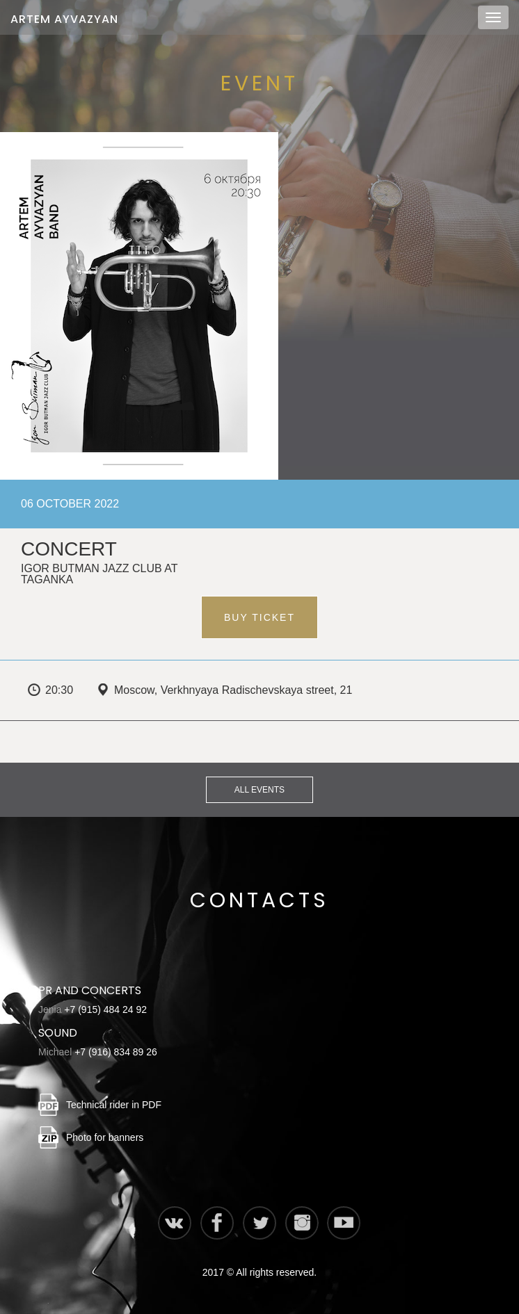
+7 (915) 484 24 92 (105, 1009)
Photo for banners (104, 1137)
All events (259, 790)
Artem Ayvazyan (64, 19)
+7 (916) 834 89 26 (115, 1051)
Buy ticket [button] (259, 617)
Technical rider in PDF (113, 1104)
